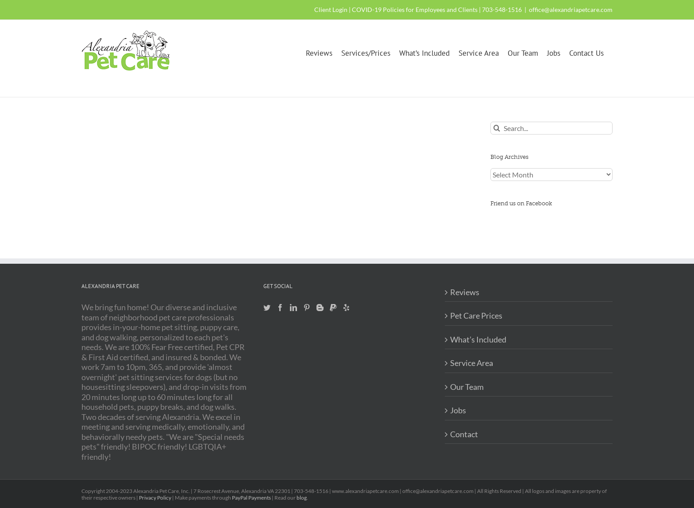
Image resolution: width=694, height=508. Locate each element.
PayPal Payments (251, 497)
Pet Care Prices (476, 315)
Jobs (458, 410)
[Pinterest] (306, 307)
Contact (464, 434)
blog (302, 497)
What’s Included (478, 339)
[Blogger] (320, 307)
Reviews (464, 292)
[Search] (496, 128)
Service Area (471, 363)
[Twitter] (266, 307)
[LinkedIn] (293, 307)
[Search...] (551, 128)
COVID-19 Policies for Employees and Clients (415, 9)
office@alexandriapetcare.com (571, 9)
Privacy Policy (155, 497)
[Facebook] (280, 307)
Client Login (330, 9)
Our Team (467, 387)
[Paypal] (333, 307)
